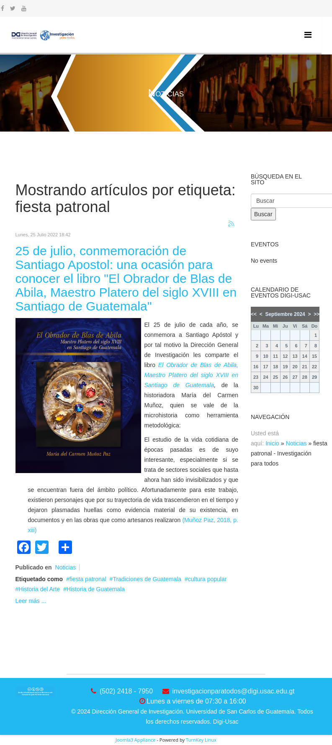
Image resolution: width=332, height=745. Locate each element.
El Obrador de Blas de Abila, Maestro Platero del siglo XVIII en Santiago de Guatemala (191, 375)
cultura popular (207, 579)
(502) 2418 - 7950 (126, 691)
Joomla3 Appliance (135, 740)
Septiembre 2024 (285, 314)
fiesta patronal (87, 579)
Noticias (65, 567)
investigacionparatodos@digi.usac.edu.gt (233, 691)
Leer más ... (30, 601)
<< (254, 314)
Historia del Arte (39, 589)
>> (316, 314)
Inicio (272, 443)
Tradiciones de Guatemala (147, 579)
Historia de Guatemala (96, 589)
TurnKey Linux (201, 740)
